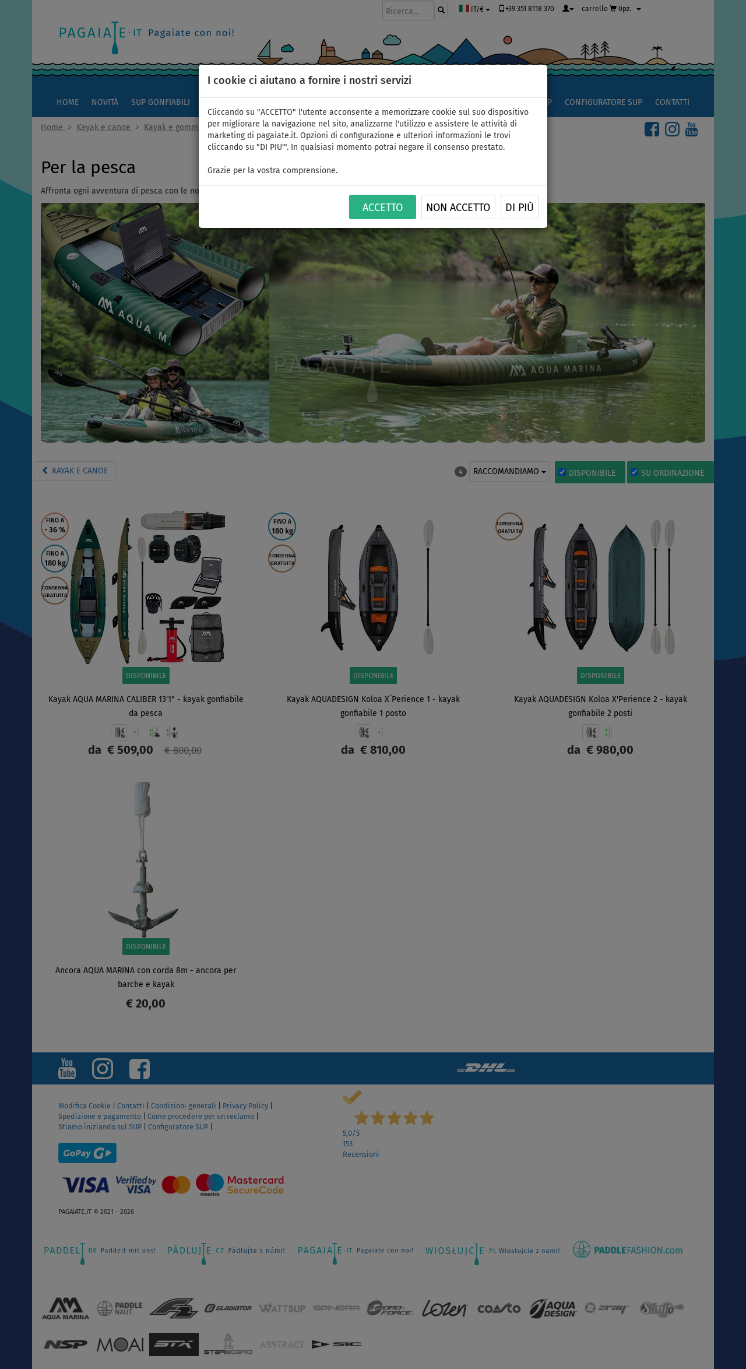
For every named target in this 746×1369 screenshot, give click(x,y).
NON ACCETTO (458, 207)
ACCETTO (382, 207)
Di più (519, 207)
